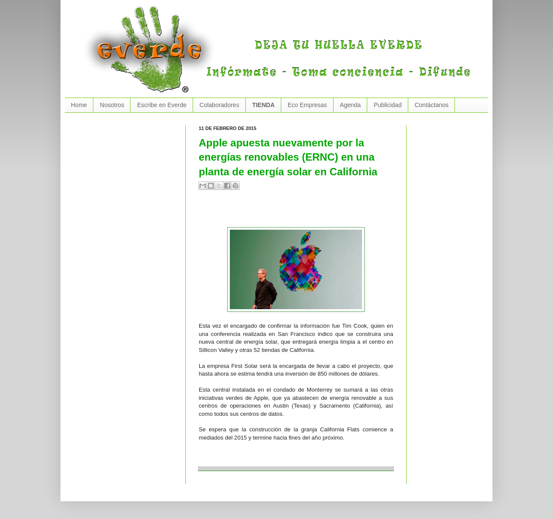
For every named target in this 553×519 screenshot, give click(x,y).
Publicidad (388, 104)
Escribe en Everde (161, 104)
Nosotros (112, 104)
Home (79, 104)
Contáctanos (432, 104)
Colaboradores (219, 104)
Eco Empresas (307, 104)
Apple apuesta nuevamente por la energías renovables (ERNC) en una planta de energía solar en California (288, 157)
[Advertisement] (300, 212)
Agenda (350, 104)
